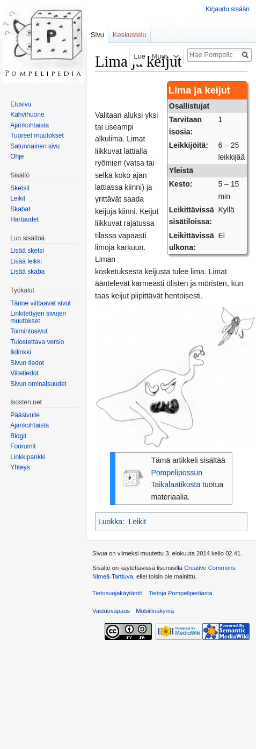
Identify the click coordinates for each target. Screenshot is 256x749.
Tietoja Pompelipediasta (181, 593)
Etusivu (20, 104)
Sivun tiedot (27, 363)
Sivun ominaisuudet (38, 384)
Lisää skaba (27, 271)
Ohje (17, 156)
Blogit (18, 436)
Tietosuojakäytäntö (117, 593)
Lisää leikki (26, 261)
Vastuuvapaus (111, 611)
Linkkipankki (27, 457)
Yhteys (20, 467)
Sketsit (20, 188)
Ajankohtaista (29, 125)
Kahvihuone (27, 114)
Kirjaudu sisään (228, 9)
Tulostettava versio (37, 342)
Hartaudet (24, 219)
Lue (136, 56)
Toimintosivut (28, 331)
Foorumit (22, 446)
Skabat (20, 209)
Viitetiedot (24, 373)
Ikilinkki (20, 352)
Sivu (97, 35)
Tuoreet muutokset (37, 135)
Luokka (110, 521)
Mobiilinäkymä (155, 611)
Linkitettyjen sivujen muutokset (38, 317)
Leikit (137, 521)
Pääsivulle (25, 415)
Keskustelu (130, 35)
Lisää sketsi (27, 250)
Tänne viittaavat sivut (40, 303)
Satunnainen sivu (35, 146)
